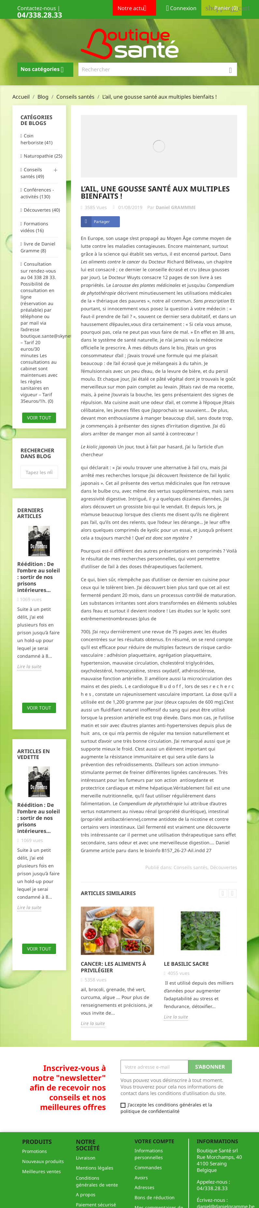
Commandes (148, 1167)
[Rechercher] (157, 69)
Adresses (144, 1187)
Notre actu (134, 9)
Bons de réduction (155, 1197)
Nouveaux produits (43, 1161)
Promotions (34, 1151)
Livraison (85, 1158)
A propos (85, 1194)
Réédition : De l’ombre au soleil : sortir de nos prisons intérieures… (38, 577)
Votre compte (154, 1141)
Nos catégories (45, 69)
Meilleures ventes (41, 1171)
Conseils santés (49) (32, 172)
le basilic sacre (186, 963)
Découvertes (223, 867)
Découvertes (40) (41, 210)
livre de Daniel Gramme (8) (38, 247)
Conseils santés (191, 867)
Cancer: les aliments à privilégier (113, 967)
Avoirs (141, 1177)
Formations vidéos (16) (34, 226)
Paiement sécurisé (96, 1204)
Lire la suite (29, 666)
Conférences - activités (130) (37, 193)
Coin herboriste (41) (36, 139)
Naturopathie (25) (41, 156)
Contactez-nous (36, 8)
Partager (102, 221)
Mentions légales (94, 1168)
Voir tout (39, 417)
